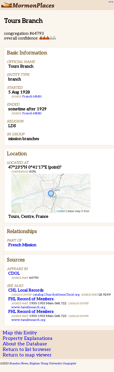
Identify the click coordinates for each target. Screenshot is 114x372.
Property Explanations (28, 338)
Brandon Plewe (18, 363)
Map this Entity (20, 333)
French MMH (31, 97)
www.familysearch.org (28, 307)
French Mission (22, 245)
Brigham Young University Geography (52, 363)
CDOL (14, 273)
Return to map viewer (27, 355)
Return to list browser (27, 349)
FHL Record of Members (31, 299)
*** (110, 3)
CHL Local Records (26, 290)
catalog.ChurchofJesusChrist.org (56, 295)
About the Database (25, 344)
